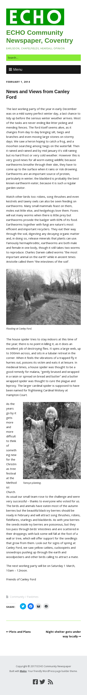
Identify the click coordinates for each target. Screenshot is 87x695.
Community (17, 597)
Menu (17, 69)
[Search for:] (43, 58)
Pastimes (32, 597)
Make (23, 671)
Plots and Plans (20, 632)
